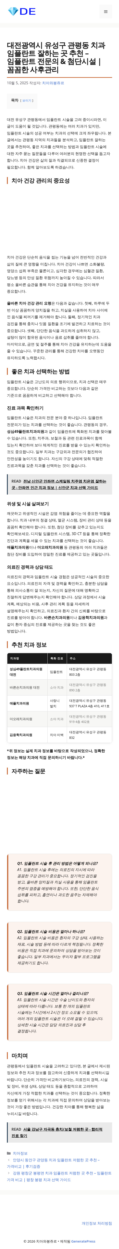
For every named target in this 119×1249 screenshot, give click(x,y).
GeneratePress (83, 1241)
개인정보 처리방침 (97, 1223)
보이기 (26, 100)
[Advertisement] (59, 220)
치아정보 (20, 1153)
